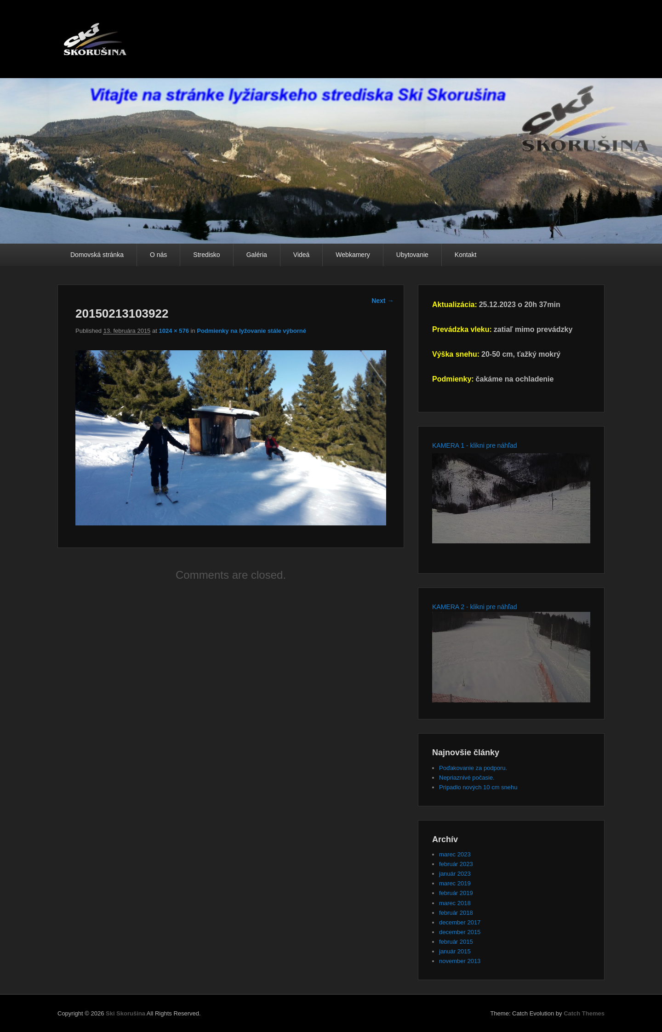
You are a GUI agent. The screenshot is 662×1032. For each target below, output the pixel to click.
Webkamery (353, 254)
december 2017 (459, 922)
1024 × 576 (173, 330)
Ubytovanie (412, 254)
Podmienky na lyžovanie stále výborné (251, 330)
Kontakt (465, 254)
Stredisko (206, 254)
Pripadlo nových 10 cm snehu (478, 787)
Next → (382, 300)
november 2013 (459, 961)
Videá (301, 254)
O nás (158, 254)
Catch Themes (584, 1013)
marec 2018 (455, 903)
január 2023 (455, 873)
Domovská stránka (97, 254)
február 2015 (456, 941)
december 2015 (459, 932)
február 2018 (456, 912)
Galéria (256, 254)
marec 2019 (455, 883)
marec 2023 (455, 854)
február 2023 (456, 864)
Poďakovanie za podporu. (473, 767)
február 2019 (456, 892)
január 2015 (455, 951)
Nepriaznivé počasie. (467, 777)
